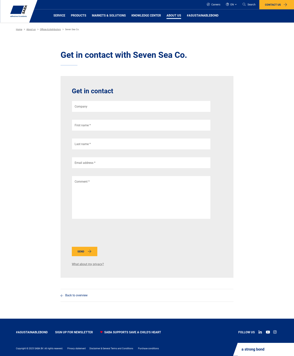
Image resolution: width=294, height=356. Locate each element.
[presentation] (100, 234)
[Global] (231, 4)
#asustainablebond (32, 332)
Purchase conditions (148, 348)
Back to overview (76, 295)
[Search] (248, 4)
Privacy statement (76, 348)
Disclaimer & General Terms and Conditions (111, 348)
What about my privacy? (88, 264)
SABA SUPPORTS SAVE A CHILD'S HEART (130, 332)
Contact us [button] (273, 4)
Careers (213, 4)
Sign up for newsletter (74, 332)
